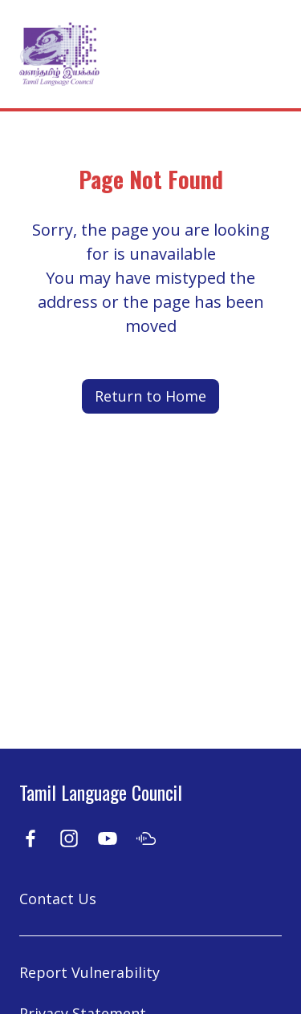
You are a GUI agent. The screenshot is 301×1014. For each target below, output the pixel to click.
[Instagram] (69, 837)
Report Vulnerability (89, 972)
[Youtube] (107, 837)
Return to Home (150, 396)
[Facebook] (30, 837)
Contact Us (57, 898)
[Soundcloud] (146, 837)
